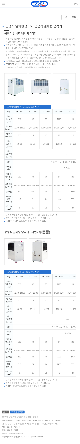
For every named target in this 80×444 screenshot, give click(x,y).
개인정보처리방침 (17, 412)
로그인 (5, 412)
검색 (65, 17)
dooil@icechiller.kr (16, 433)
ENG (76, 3)
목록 (74, 17)
